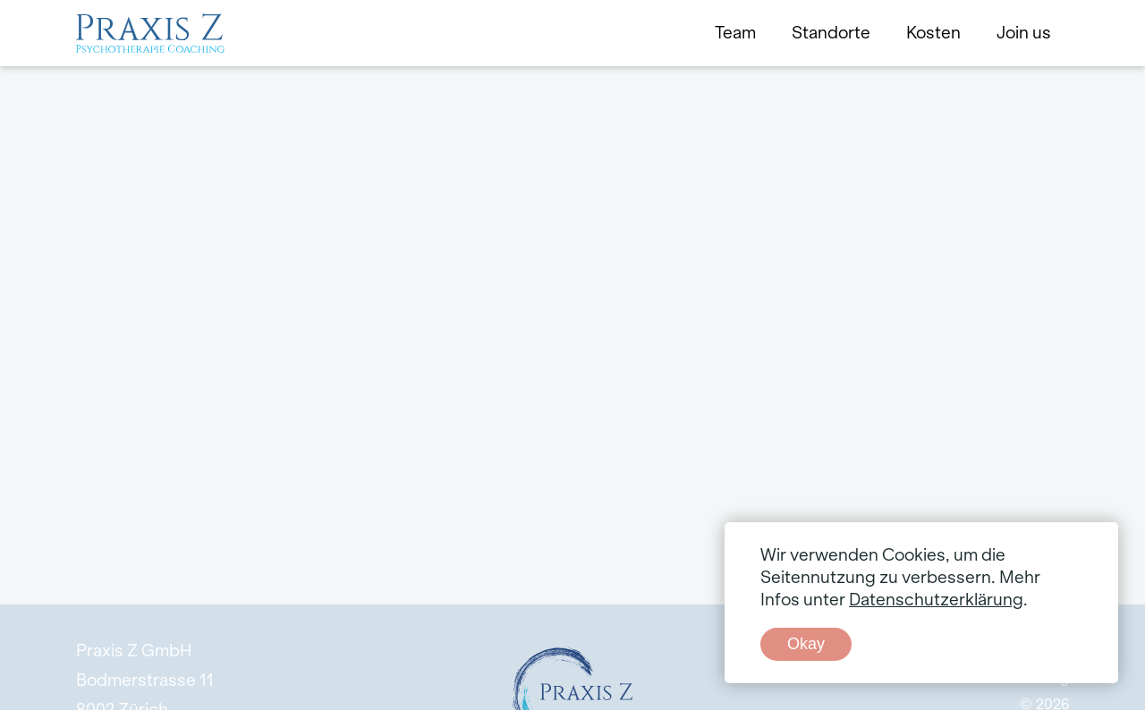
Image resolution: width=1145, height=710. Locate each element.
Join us (1024, 33)
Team (735, 33)
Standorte (831, 33)
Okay (806, 644)
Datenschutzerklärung (936, 600)
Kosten (933, 33)
